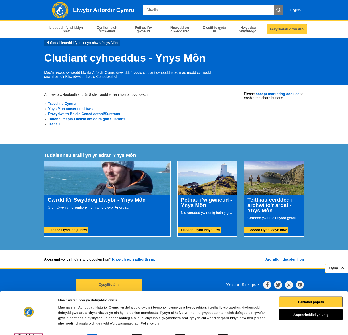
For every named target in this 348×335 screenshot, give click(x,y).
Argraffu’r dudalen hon (284, 259)
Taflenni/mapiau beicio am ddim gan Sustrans (86, 119)
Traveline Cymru (62, 104)
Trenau (54, 124)
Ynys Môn (110, 43)
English (295, 10)
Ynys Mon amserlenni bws (71, 109)
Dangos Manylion (253, 326)
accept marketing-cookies (277, 94)
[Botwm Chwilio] (278, 10)
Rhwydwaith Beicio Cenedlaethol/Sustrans (84, 114)
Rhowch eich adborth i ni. (133, 259)
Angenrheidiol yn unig (310, 303)
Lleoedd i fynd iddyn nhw (78, 43)
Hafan (51, 43)
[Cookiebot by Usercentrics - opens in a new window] (28, 326)
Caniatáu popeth (311, 290)
